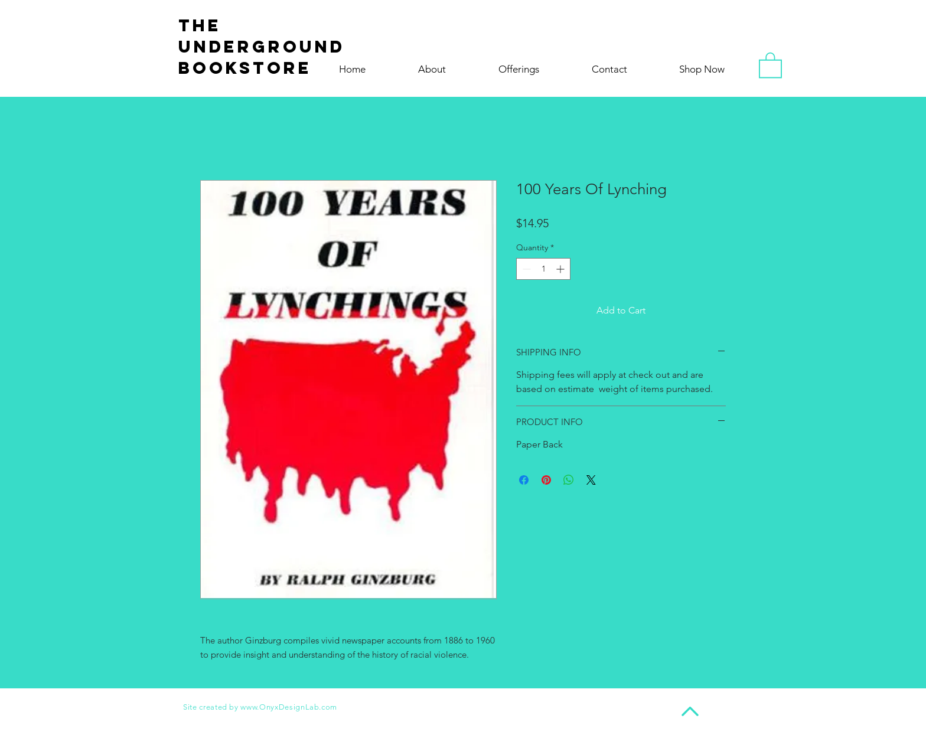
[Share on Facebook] (524, 480)
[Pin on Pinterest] (546, 480)
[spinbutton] (543, 269)
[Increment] (561, 269)
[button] (770, 64)
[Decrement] (525, 269)
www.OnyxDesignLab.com (288, 707)
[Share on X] (591, 480)
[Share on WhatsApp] (569, 480)
